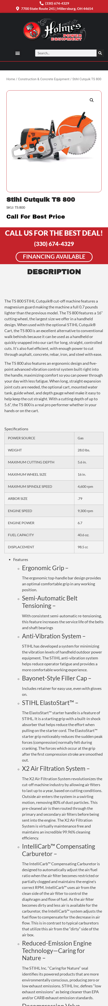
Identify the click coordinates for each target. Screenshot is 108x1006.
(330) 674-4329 (54, 243)
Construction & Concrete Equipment (44, 79)
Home (10, 79)
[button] (17, 53)
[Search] (100, 53)
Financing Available (54, 256)
